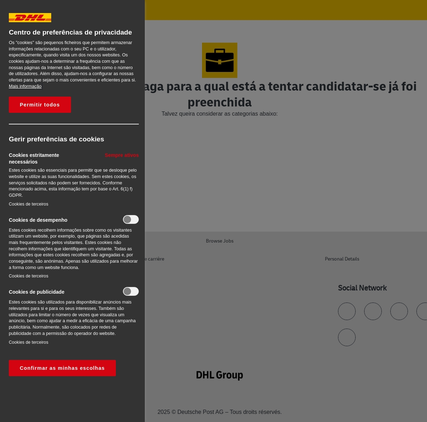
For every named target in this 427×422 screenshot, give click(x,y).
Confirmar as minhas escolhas (62, 368)
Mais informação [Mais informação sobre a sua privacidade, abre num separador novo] (25, 86)
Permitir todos (40, 105)
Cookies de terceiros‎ (28, 204)
